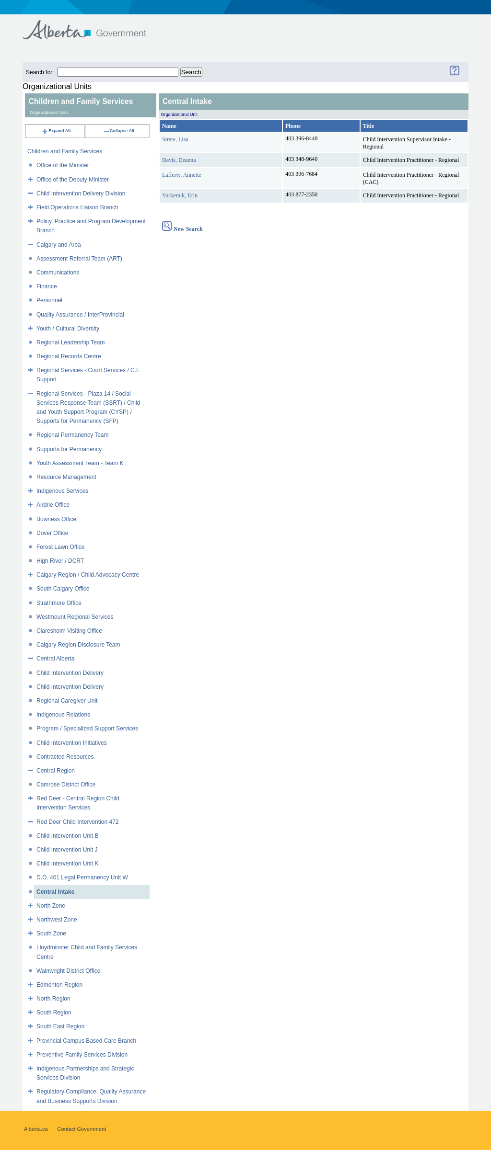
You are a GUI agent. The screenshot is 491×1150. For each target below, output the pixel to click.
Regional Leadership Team (70, 342)
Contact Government (82, 1129)
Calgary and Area (58, 244)
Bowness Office (56, 519)
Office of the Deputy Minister (72, 179)
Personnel (49, 300)
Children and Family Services (64, 151)
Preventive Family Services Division (82, 1054)
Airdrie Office (53, 504)
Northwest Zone (56, 919)
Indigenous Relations (63, 714)
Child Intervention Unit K (67, 863)
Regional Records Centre (68, 356)
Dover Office (52, 533)
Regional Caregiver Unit (66, 700)
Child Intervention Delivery (70, 673)
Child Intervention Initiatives (71, 743)
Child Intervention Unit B (67, 835)
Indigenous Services (62, 491)
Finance (46, 286)
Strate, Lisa (175, 139)
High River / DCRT (60, 561)
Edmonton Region (59, 984)
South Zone (51, 933)
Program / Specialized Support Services (87, 728)
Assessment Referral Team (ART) (79, 258)
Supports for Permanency (69, 449)
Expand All (56, 130)
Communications (57, 272)
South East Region (60, 1026)
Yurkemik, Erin (180, 195)
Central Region (55, 770)
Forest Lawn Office (60, 547)
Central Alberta (55, 658)
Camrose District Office (65, 784)
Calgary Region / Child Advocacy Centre (87, 574)
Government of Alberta (92, 25)
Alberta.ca (36, 1129)
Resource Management (66, 477)
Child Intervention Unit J (66, 849)
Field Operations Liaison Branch (77, 207)
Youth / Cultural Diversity (67, 328)
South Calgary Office (63, 588)
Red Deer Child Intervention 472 (77, 822)
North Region (53, 998)
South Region (53, 1012)
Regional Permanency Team (72, 435)
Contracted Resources (65, 756)
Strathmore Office (59, 603)
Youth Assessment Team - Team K (80, 463)
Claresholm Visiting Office (69, 630)
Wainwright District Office (68, 971)
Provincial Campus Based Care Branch (86, 1040)
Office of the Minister (62, 165)
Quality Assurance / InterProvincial (80, 314)
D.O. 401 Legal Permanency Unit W (82, 877)
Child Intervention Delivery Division (80, 193)
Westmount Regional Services (75, 617)
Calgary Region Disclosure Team (78, 644)
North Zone (50, 905)
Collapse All (118, 130)
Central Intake (55, 891)
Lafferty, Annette (181, 174)
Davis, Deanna (179, 160)
